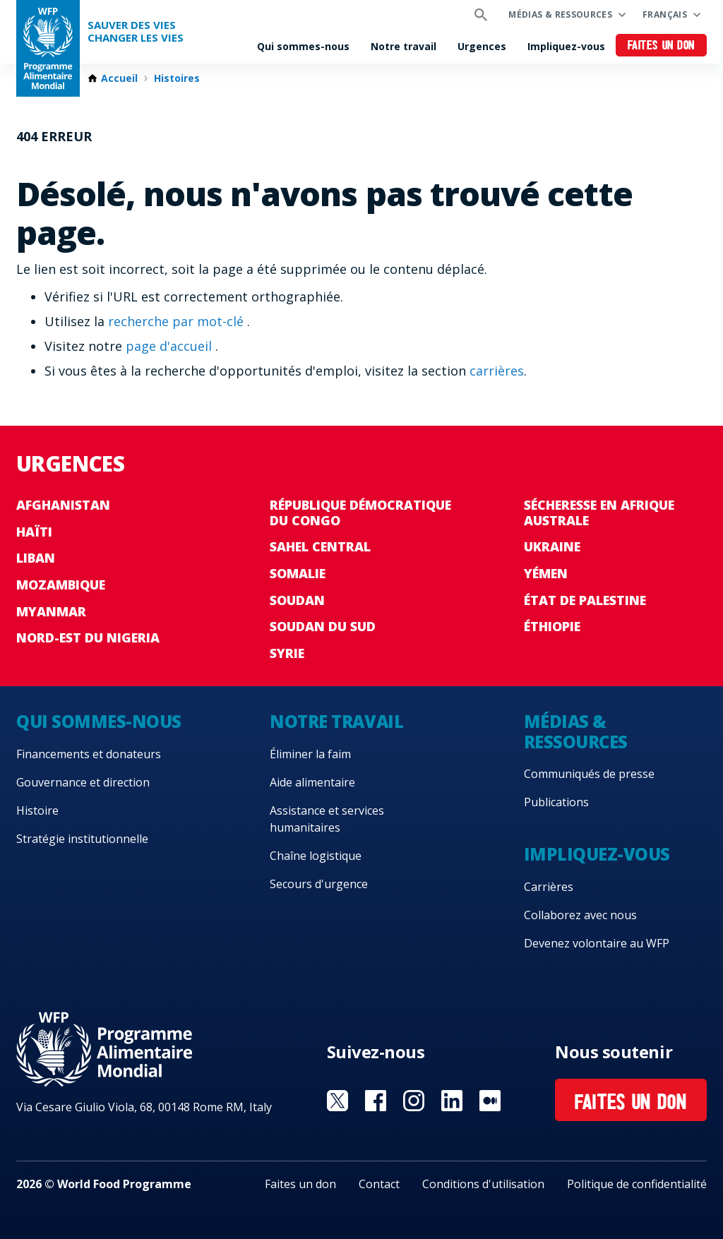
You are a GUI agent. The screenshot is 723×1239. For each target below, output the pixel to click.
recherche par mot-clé (177, 321)
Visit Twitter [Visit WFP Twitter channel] (337, 1100)
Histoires (177, 78)
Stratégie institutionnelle (82, 838)
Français (665, 14)
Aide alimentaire (312, 782)
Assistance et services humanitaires (327, 819)
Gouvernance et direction (83, 782)
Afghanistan (63, 504)
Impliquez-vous (566, 46)
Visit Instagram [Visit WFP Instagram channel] (413, 1100)
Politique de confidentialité (637, 1184)
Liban (35, 557)
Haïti (34, 531)
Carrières (548, 886)
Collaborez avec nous (580, 915)
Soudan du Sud (323, 626)
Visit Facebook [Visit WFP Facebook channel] (375, 1100)
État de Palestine (585, 600)
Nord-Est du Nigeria (88, 637)
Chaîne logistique (316, 855)
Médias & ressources (560, 14)
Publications (556, 802)
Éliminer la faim (310, 754)
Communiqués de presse (589, 774)
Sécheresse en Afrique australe (599, 512)
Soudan (297, 600)
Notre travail (403, 46)
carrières (497, 370)
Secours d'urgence (319, 884)
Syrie (287, 653)
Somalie (297, 573)
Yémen (546, 573)
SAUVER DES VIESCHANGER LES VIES (136, 31)
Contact (379, 1184)
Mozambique (60, 584)
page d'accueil (170, 345)
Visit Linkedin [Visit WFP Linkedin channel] (451, 1100)
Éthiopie (552, 626)
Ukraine (552, 546)
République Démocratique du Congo (360, 512)
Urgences (482, 46)
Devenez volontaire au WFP (596, 943)
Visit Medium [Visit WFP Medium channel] (490, 1100)
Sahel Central (320, 546)
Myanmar (51, 611)
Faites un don (661, 46)
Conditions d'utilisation (483, 1184)
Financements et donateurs (88, 754)
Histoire (37, 810)
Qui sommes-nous (303, 46)
